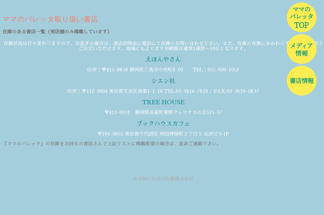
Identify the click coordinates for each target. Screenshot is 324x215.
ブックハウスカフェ (163, 124)
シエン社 (163, 81)
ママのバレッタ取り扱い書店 (50, 19)
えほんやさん (163, 59)
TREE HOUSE (163, 102)
